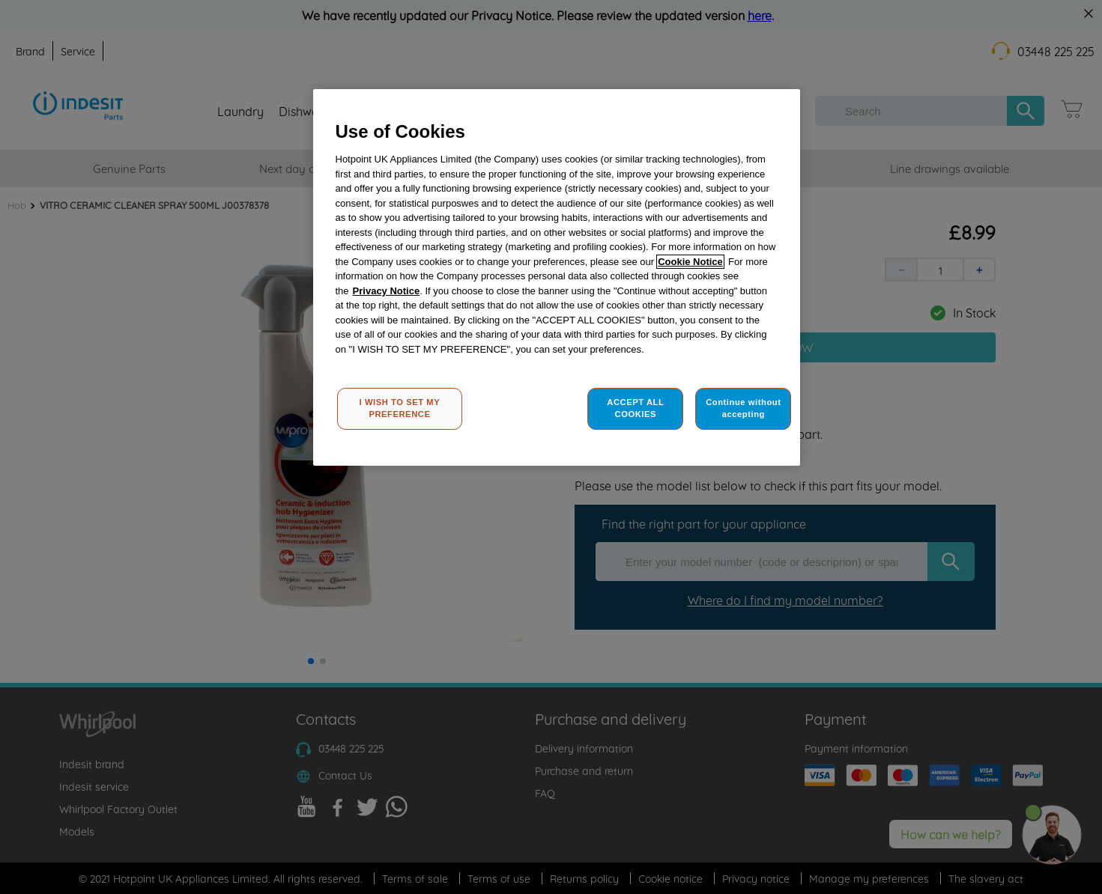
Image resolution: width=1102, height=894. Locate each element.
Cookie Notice (690, 261)
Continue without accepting (743, 408)
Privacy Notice (386, 291)
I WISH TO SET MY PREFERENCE (400, 408)
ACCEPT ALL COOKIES (635, 408)
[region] (556, 277)
